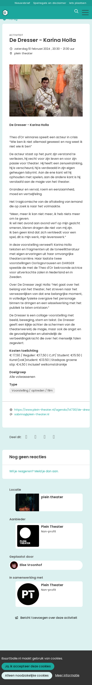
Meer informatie (67, 675)
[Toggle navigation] (85, 12)
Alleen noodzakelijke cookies (27, 675)
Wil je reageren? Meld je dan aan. (34, 471)
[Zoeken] (76, 11)
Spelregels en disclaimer (49, 3)
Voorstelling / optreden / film (32, 390)
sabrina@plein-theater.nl (31, 414)
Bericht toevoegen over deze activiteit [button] (46, 618)
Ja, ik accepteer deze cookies (28, 666)
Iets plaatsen (77, 3)
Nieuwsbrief (22, 3)
